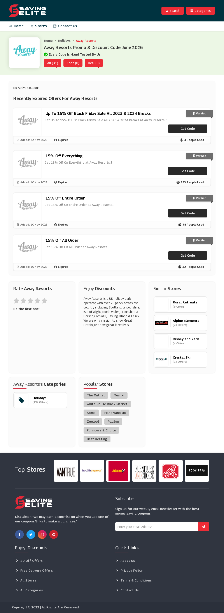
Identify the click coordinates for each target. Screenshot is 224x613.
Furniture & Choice (101, 430)
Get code (187, 128)
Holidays (64, 40)
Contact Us (65, 26)
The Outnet (96, 395)
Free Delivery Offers (36, 570)
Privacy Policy (132, 570)
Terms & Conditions (136, 580)
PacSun (113, 421)
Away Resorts (86, 40)
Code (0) (73, 63)
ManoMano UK (115, 413)
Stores (38, 26)
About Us (128, 560)
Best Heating (97, 439)
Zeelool (93, 421)
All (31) (52, 63)
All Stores (28, 580)
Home (16, 26)
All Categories (31, 590)
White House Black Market (107, 404)
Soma (91, 413)
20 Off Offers (31, 560)
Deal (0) (94, 63)
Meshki (119, 395)
